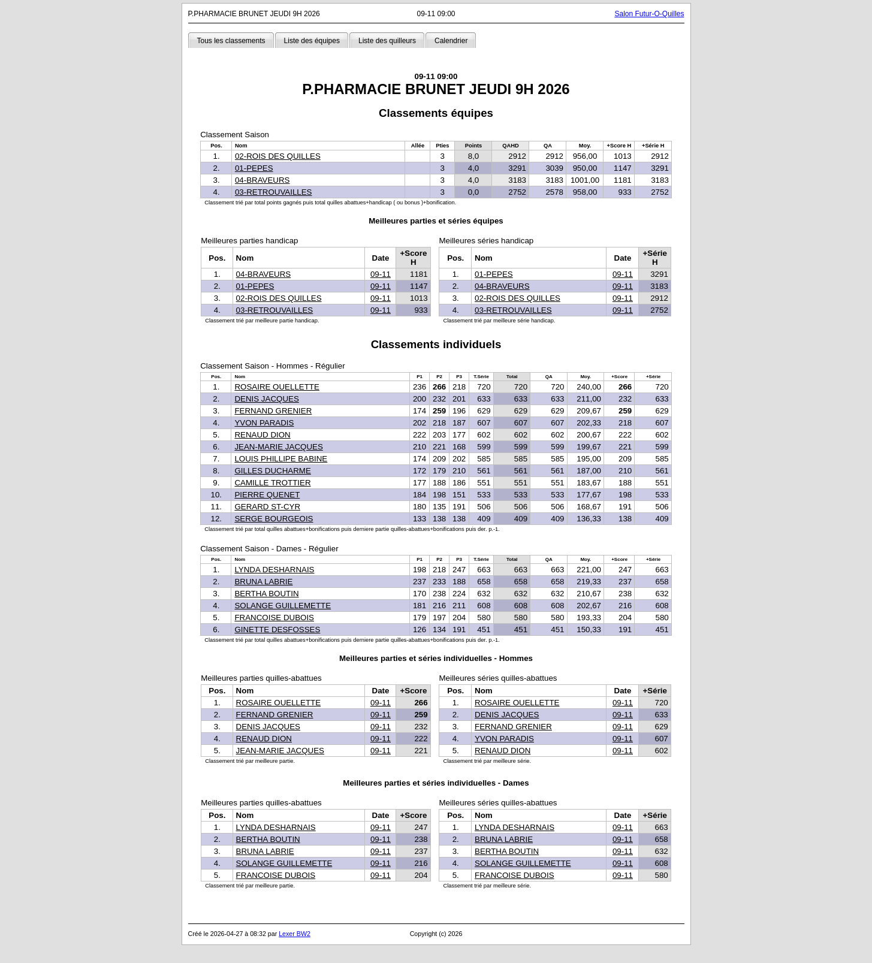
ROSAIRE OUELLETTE (276, 386)
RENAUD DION (262, 434)
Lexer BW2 (294, 933)
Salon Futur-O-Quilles (649, 14)
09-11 (380, 274)
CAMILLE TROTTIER (272, 482)
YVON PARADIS (264, 422)
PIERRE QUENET (267, 494)
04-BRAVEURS (262, 180)
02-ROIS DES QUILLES (278, 156)
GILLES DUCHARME (272, 470)
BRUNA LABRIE (263, 581)
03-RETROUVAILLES (273, 192)
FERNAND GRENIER (273, 410)
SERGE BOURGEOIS (273, 518)
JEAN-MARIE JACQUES (278, 446)
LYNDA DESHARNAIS (274, 569)
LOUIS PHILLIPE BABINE (280, 458)
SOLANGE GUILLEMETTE (282, 605)
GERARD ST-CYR (267, 506)
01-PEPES (254, 168)
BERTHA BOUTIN (266, 593)
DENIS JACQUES (266, 398)
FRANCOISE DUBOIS (274, 617)
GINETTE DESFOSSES (277, 629)
